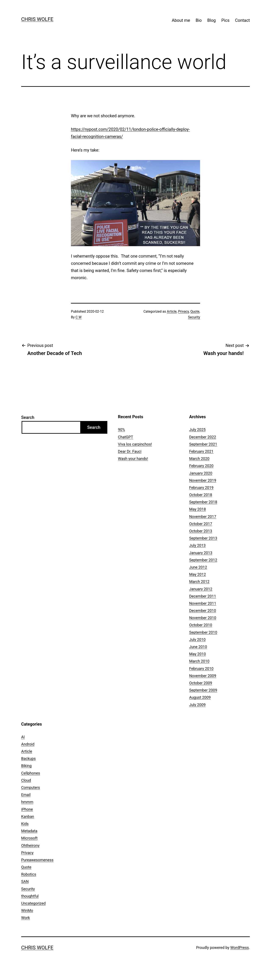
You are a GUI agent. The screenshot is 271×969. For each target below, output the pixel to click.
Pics (225, 20)
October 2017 (200, 524)
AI (23, 737)
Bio (199, 20)
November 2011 (202, 603)
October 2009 (200, 683)
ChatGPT (125, 437)
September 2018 (203, 502)
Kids (25, 823)
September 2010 (203, 632)
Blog (211, 20)
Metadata (29, 831)
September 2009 (203, 690)
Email (26, 794)
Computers (30, 787)
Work (25, 917)
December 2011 (202, 596)
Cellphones (30, 773)
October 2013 (200, 531)
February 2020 (201, 466)
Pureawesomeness (37, 860)
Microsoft (29, 838)
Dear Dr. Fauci (129, 451)
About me (181, 20)
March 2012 (199, 581)
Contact (242, 20)
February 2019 (201, 487)
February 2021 (201, 451)
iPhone (27, 809)
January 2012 (200, 589)
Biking (26, 765)
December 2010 (202, 610)
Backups (28, 758)
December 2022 (202, 437)
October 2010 (200, 625)
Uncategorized (33, 903)
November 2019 (202, 480)
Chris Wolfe (37, 19)
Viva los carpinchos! (135, 444)
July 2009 (197, 705)
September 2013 (203, 538)
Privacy (183, 311)
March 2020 (199, 458)
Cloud (26, 780)
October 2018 (200, 495)
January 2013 (200, 553)
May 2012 (197, 574)
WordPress (239, 947)
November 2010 (202, 618)
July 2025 (197, 429)
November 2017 (202, 516)
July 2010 (197, 639)
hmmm (27, 802)
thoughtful (30, 896)
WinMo (27, 910)
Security (194, 317)
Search (27, 417)
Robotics (28, 874)
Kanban (27, 816)
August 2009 (200, 697)
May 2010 (197, 654)
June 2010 (198, 647)
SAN (25, 881)
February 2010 (201, 668)
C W (79, 317)
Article (172, 311)
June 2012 (198, 567)
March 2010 (199, 661)
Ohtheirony (30, 845)
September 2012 (203, 560)
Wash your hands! (133, 458)
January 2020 (200, 473)
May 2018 (197, 509)
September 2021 (203, 444)
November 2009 (202, 676)
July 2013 (197, 545)
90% (121, 429)
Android (28, 744)
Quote (194, 311)
